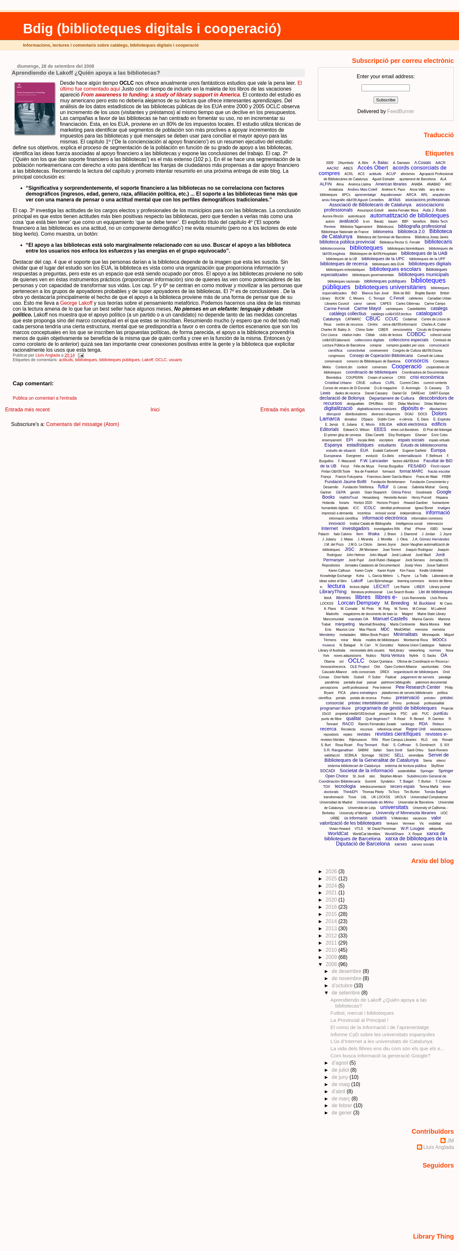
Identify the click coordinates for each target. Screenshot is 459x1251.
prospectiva (387, 713)
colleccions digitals (369, 340)
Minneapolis (430, 635)
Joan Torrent (392, 550)
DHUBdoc (376, 403)
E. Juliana (349, 424)
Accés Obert (373, 168)
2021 (332, 892)
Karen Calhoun (339, 570)
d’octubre (343, 985)
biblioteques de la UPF (427, 259)
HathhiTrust (348, 497)
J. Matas (347, 539)
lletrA (328, 598)
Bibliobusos (385, 226)
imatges (443, 508)
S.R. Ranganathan (338, 750)
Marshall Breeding (372, 624)
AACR (441, 163)
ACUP (391, 174)
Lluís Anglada (438, 1147)
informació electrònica (385, 518)
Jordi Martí (423, 555)
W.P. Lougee (412, 828)
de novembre (347, 978)
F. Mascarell (346, 461)
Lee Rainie (402, 587)
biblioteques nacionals (344, 281)
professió (413, 703)
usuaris (175, 360)
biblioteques (86, 360)
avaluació (349, 221)
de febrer (342, 1105)
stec (372, 776)
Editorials (329, 429)
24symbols (346, 163)
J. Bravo (390, 534)
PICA (342, 693)
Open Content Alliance (401, 667)
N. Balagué (347, 645)
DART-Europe (439, 393)
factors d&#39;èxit (406, 461)
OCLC (161, 360)
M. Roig (384, 609)
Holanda (328, 503)
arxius (395, 199)
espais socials (411, 439)
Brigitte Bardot (425, 293)
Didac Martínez (409, 403)
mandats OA (358, 619)
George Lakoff (76, 303)
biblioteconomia (332, 248)
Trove (352, 797)
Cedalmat (410, 319)
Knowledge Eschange (336, 576)
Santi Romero (438, 750)
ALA (443, 179)
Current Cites (409, 383)
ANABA (416, 184)
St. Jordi (359, 776)
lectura (336, 586)
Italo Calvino (343, 534)
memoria (421, 629)
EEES (380, 429)
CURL (390, 383)
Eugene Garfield (414, 450)
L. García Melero (381, 576)
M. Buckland (424, 603)
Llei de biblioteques (435, 592)
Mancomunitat (333, 619)
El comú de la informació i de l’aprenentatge (380, 1027)
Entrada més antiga (282, 409)
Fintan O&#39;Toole (335, 471)
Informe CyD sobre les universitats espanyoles (383, 1034)
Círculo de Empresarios (434, 329)
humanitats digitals (334, 508)
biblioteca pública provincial (347, 241)
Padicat (390, 677)
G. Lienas (400, 487)
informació (438, 512)
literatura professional (366, 592)
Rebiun (438, 724)
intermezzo (435, 523)
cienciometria (402, 329)
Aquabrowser (391, 195)
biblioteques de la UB (341, 259)
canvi (357, 303)
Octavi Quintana (380, 661)
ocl (341, 661)
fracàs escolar (439, 471)
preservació (407, 697)
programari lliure (335, 708)
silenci (441, 760)
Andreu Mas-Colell (362, 189)
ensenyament (332, 440)
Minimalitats (405, 634)
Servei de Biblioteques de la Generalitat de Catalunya (386, 757)
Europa (438, 450)
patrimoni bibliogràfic (396, 682)
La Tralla (421, 576)
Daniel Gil (399, 393)
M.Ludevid (438, 609)
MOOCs (439, 640)
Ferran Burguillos (390, 466)
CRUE (360, 383)
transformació (334, 797)
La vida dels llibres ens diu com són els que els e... (388, 1048)
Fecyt (345, 466)
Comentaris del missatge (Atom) (82, 424)
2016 (332, 907)
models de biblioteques (382, 640)
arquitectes (441, 195)
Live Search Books (400, 592)
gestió (355, 492)
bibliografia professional (422, 226)
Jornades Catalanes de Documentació (372, 565)
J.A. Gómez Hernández (430, 539)
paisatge (445, 677)
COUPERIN (354, 377)
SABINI (363, 750)
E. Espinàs (442, 419)
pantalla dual (353, 682)
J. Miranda (365, 539)
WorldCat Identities (366, 834)
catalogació (429, 313)
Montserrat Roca (416, 640)
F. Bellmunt (434, 456)
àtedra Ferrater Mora (403, 210)
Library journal (439, 587)
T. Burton (424, 781)
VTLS (359, 829)
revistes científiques (398, 734)
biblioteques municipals (423, 274)
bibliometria (383, 231)
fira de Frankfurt (366, 471)
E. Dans (423, 419)
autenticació (356, 216)
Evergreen (353, 456)
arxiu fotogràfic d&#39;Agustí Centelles (353, 200)
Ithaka (373, 533)
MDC (385, 629)
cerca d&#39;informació (399, 324)
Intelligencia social (409, 523)
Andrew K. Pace (393, 189)
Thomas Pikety (373, 792)
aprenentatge (365, 195)
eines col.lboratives (405, 430)
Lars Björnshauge (380, 581)
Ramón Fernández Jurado (377, 724)
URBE (335, 818)
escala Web (366, 440)
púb (415, 713)
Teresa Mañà (428, 786)
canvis (371, 303)
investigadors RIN (387, 529)
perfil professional (355, 687)
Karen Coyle (364, 570)
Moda (357, 640)
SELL (399, 755)
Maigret (407, 614)
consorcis (416, 361)
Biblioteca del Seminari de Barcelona (383, 237)
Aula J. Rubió (434, 210)
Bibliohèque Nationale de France (345, 232)
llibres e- (386, 597)
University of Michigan (355, 813)
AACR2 (333, 168)
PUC (425, 713)
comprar (376, 345)
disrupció (334, 414)
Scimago (368, 755)
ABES (348, 168)
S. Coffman (402, 745)
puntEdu (441, 713)
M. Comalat (349, 609)
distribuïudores (356, 414)
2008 (332, 964)
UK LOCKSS (381, 797)
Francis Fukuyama (348, 476)
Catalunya (332, 319)
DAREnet (418, 393)
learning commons (410, 581)
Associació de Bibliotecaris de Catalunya (370, 204)
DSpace (367, 419)
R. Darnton (436, 719)
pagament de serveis (417, 677)
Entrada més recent (27, 409)
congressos (336, 356)
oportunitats (430, 667)
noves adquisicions (348, 655)
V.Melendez (399, 818)
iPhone (420, 529)
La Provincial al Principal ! (360, 1020)
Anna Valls (417, 189)
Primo (397, 703)
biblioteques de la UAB (424, 253)
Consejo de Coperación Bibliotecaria (381, 355)
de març (341, 1098)
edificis (439, 424)
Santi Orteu (415, 750)
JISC (349, 549)
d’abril (339, 1091)
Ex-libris (388, 456)
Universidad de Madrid (335, 802)
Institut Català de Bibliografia (370, 523)
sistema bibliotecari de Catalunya (354, 766)
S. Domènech (426, 745)
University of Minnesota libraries (406, 812)
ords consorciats (363, 672)
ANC (448, 184)
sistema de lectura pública (405, 766)
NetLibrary (396, 650)
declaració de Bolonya (341, 398)
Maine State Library (432, 614)
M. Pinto (368, 609)
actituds (66, 360)
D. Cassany (433, 388)
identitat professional (395, 508)
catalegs (439, 308)
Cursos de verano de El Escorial (346, 388)
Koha (360, 576)
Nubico (371, 655)
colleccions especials (408, 339)
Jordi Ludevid (401, 555)
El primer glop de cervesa (342, 435)
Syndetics (387, 781)
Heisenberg (371, 497)
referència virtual (389, 729)
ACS (361, 174)
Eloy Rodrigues (400, 435)
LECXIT (382, 586)
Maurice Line (345, 629)
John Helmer (356, 555)
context (362, 367)
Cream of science (380, 377)
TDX (326, 786)
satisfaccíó (332, 755)
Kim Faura (407, 570)
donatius (351, 419)
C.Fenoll (397, 298)
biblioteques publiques (385, 281)
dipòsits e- (413, 408)
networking (416, 650)
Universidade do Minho (375, 802)
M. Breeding (396, 603)
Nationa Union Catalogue (416, 645)
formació (388, 471)
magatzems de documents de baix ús (370, 614)
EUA (364, 450)
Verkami (392, 823)
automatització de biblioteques (409, 215)
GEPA (341, 492)
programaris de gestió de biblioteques (396, 708)
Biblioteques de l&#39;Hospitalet (373, 254)
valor (436, 817)
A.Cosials (422, 162)
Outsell (359, 677)
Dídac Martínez (435, 403)
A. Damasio (401, 163)
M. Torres (401, 609)
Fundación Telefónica (358, 487)
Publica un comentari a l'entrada (45, 398)
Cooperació (407, 366)
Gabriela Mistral (423, 487)
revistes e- (436, 734)
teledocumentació (373, 786)
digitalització (338, 408)
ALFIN (326, 184)
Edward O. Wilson (356, 430)
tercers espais (403, 786)
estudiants (387, 445)
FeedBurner (400, 111)
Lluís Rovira (439, 598)
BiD (354, 293)
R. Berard (417, 719)
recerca (328, 728)
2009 (329, 163)
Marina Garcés (423, 619)
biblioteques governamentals (373, 275)
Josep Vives (413, 565)
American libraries (391, 184)
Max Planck (367, 629)
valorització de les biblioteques (350, 823)
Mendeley (327, 635)
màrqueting (345, 624)
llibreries (343, 598)
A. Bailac (380, 162)
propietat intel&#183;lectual (355, 713)
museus (328, 645)
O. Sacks (429, 655)
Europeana (333, 456)
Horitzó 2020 (363, 503)
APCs (346, 195)
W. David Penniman (381, 829)
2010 (332, 950)
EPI (349, 439)
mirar (344, 640)
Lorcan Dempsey (359, 603)
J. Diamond (409, 534)
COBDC (416, 334)
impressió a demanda (337, 513)
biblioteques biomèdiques (406, 248)
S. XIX (444, 745)
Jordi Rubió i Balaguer (384, 560)
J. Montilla (385, 539)
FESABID (417, 466)
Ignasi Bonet (424, 508)
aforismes (408, 174)
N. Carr (365, 645)
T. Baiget (406, 781)
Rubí (385, 745)
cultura (375, 383)
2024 (332, 886)
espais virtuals (439, 440)
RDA (423, 723)
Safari (377, 750)
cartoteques (394, 309)
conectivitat (356, 350)
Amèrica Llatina (359, 184)
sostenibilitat (407, 771)
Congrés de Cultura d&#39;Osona (417, 350)
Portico (386, 698)
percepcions (329, 687)
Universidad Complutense (429, 797)
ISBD (434, 529)
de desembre (347, 971)
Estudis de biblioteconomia (424, 445)
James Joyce (386, 544)
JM (450, 1140)
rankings (407, 724)
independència (410, 513)
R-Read (399, 719)
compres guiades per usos (405, 345)
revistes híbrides (333, 740)
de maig (341, 1084)
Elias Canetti (375, 435)
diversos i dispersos (385, 414)
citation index (351, 335)
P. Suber (374, 677)
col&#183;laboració (336, 340)
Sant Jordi (394, 750)
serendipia (415, 755)
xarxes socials (422, 844)
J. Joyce (446, 534)
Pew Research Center (418, 687)
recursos (366, 729)
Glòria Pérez (401, 492)
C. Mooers (356, 298)
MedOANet (402, 629)
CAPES (386, 303)
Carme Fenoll (336, 308)
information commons (427, 518)
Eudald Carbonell (385, 450)
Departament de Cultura (391, 398)
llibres (363, 597)
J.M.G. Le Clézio (360, 544)
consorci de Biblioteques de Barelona (373, 361)
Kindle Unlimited (431, 570)
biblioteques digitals (429, 263)
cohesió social (440, 335)
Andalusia (336, 189)
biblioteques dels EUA (388, 264)
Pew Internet (382, 687)
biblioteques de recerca (344, 263)
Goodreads (424, 492)
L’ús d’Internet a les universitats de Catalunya (382, 1041)
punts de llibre (331, 719)
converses (379, 367)
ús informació (355, 818)
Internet (329, 528)
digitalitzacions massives (376, 409)
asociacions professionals (427, 200)
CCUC (391, 318)
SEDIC (384, 755)
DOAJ (409, 414)
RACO (348, 724)
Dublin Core (386, 419)
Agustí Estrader (383, 179)
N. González (384, 645)
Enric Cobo (439, 435)
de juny (340, 1077)
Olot (377, 667)
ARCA (412, 195)
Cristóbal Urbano (338, 383)
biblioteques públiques (119, 360)
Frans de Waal (426, 476)
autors (330, 221)
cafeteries (416, 298)
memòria (438, 629)
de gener (342, 1112)
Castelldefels (416, 309)
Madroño (332, 614)
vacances (419, 818)
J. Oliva (402, 539)
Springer (427, 771)
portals (341, 698)
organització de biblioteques (416, 672)
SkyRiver (437, 766)
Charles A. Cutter (434, 324)
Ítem (359, 534)
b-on (366, 221)
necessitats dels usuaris (367, 650)
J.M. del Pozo (334, 544)
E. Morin (368, 424)
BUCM (339, 298)
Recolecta (348, 729)
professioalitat (434, 703)
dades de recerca (347, 393)
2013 (332, 928)
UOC (444, 813)
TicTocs (393, 792)
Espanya (333, 445)
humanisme (440, 503)
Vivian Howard (339, 829)
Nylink (413, 655)
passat (371, 682)
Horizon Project (388, 503)
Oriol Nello (341, 677)
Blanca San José (375, 293)
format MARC (411, 471)
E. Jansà (331, 424)
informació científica (343, 518)
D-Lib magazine (385, 388)
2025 (332, 878)
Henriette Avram (395, 497)
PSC (404, 713)
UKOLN (400, 797)
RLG (424, 740)
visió (448, 823)
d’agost (340, 1063)
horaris (344, 503)
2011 (332, 943)
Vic (422, 823)
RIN (375, 740)
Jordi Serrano (415, 560)
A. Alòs (363, 163)
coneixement (379, 350)
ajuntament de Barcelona (417, 179)
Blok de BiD (401, 293)
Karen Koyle (386, 570)
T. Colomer (443, 781)
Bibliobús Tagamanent (356, 226)
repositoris (331, 734)
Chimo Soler (365, 329)
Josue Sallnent (437, 565)
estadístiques (360, 445)
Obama (329, 661)
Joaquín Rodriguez (419, 550)
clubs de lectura (390, 335)
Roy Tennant (367, 745)
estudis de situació (341, 450)
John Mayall (378, 555)
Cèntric (373, 324)
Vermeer (409, 823)
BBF (405, 221)
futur (383, 486)
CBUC (373, 318)
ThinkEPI (350, 792)
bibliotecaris (438, 241)
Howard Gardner (416, 503)
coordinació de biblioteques (371, 372)
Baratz (379, 221)
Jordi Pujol (356, 560)
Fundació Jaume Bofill (345, 481)
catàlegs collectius (347, 313)
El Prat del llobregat (437, 430)
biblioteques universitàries (390, 287)
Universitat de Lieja (362, 808)
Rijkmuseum (358, 740)
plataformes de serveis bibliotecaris (407, 693)
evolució (372, 456)
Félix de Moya (364, 466)
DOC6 (422, 414)
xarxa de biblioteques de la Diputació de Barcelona (391, 841)
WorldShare (394, 834)
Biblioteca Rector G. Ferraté (399, 242)
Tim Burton (412, 792)
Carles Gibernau (408, 303)
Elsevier (421, 435)
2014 (332, 921)
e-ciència (405, 419)
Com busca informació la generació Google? (381, 1055)
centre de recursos (349, 324)
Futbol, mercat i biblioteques (362, 1013)
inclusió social (385, 513)
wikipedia (435, 829)
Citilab (370, 335)
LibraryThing (333, 591)
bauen (392, 221)
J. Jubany (329, 539)
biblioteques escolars (395, 269)
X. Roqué (415, 834)
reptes (347, 734)
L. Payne (403, 576)
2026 (332, 871)
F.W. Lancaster (374, 460)
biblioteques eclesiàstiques (345, 270)
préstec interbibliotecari (368, 703)
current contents (435, 383)
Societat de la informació (366, 770)
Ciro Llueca (329, 335)
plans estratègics (363, 693)
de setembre (346, 992)
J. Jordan (428, 534)
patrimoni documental (431, 682)
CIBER (383, 329)
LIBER (419, 587)
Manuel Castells (390, 618)
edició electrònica (412, 424)
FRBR (446, 476)
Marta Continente (402, 624)
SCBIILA (350, 755)
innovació (337, 523)
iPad (407, 529)
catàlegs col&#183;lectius (391, 314)
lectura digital (359, 587)
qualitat (353, 718)
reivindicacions (441, 729)
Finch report (440, 466)
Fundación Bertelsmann (388, 482)
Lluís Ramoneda (414, 598)
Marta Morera (429, 624)
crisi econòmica (427, 377)
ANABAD (433, 184)
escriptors (386, 440)
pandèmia (332, 682)
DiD (390, 403)
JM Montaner (368, 550)
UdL (364, 797)
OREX (384, 672)
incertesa (364, 513)
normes (435, 650)
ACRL (349, 174)
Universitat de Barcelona (416, 802)
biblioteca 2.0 (411, 231)
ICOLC (370, 508)
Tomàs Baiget (435, 792)
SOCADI (327, 771)
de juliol (341, 1070)
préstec (430, 698)
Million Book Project (374, 635)
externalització (409, 456)
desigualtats (355, 403)
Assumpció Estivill (370, 210)
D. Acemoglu (411, 388)
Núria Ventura (393, 655)
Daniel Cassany (376, 393)
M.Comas (419, 609)
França (326, 476)
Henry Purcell (421, 497)
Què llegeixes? (377, 719)
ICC (356, 508)
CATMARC (353, 319)
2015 (332, 914)
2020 (332, 900)
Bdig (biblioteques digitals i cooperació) (152, 28)
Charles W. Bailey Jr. (336, 329)
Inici (155, 409)
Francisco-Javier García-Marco (389, 476)
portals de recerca (363, 698)
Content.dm (343, 367)
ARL (424, 195)
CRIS (402, 377)
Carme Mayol (367, 308)
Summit (370, 781)
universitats (394, 807)
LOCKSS (326, 603)
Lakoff (147, 360)
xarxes (400, 844)
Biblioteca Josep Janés (431, 237)
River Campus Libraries (399, 740)
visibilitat (435, 823)
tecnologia (345, 786)
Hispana (442, 497)
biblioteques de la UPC (383, 258)
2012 (332, 935)
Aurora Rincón (333, 216)
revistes (363, 734)
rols (434, 740)
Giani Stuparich (375, 492)
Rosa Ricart (343, 745)
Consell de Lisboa (431, 356)
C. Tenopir (377, 298)
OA (444, 655)
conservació (333, 361)
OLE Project (359, 667)
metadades (348, 635)
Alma (340, 184)
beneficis (419, 221)
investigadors (355, 528)
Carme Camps (434, 303)
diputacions (438, 409)
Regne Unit (415, 729)
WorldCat (338, 833)
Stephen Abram (391, 776)
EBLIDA (385, 424)
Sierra (427, 760)
